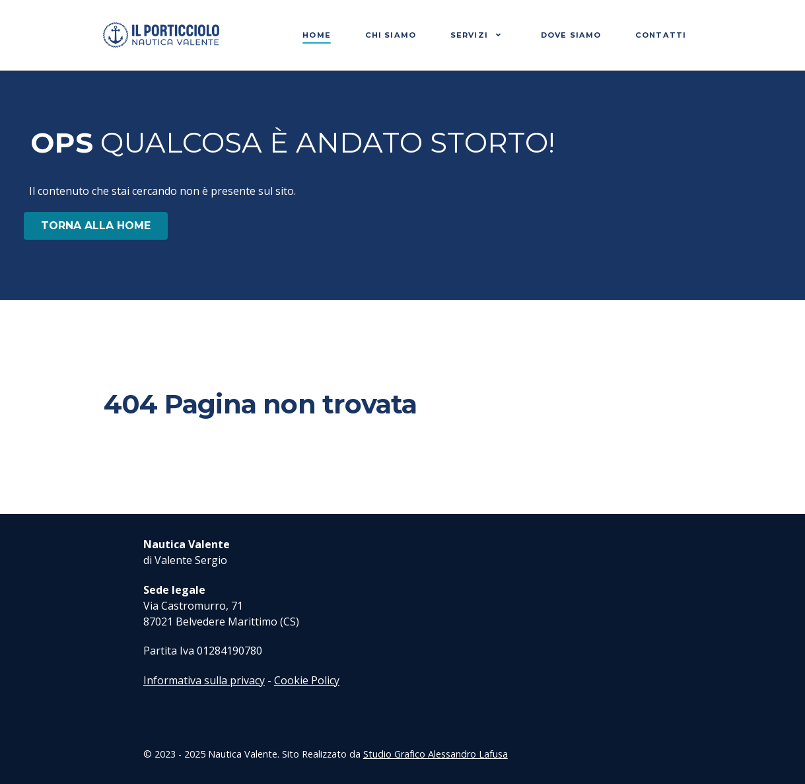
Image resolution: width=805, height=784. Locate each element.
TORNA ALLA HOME (96, 225)
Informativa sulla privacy (204, 680)
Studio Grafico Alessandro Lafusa (435, 754)
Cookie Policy (306, 680)
